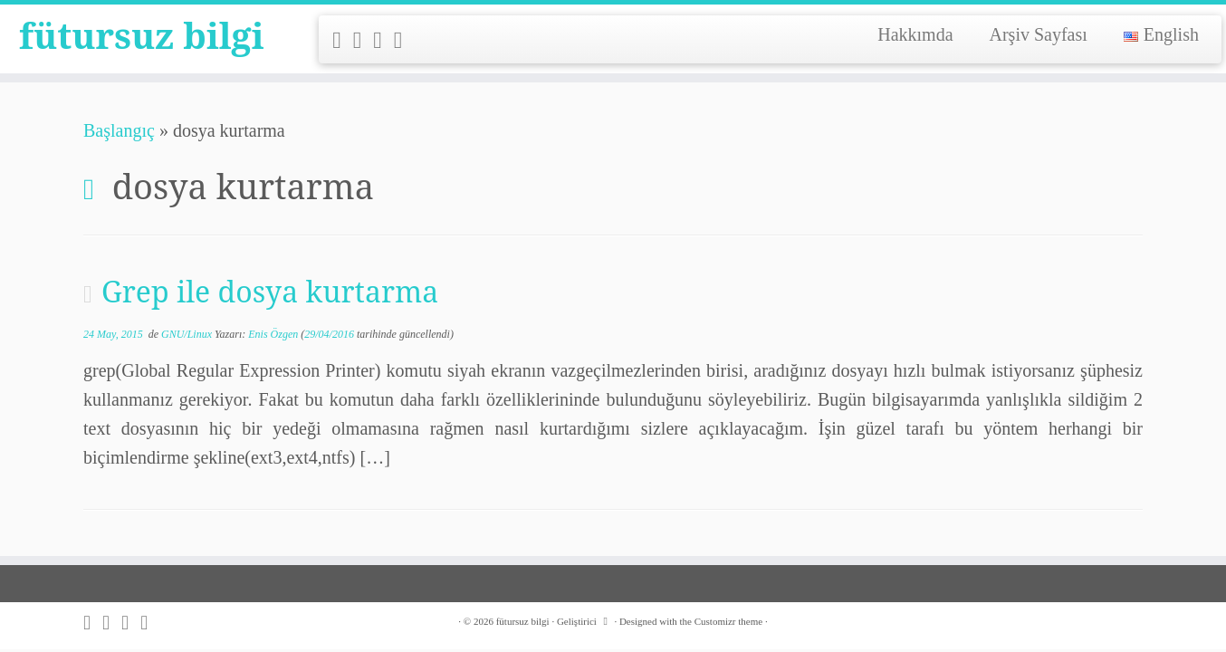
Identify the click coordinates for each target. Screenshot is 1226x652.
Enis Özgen (273, 334)
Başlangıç (119, 130)
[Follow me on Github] (383, 40)
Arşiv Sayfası (1038, 34)
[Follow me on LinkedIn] (404, 40)
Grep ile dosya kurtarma (269, 291)
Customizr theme (728, 621)
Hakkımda (915, 34)
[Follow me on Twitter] (363, 40)
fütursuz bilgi (141, 36)
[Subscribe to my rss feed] (342, 40)
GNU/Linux (188, 334)
